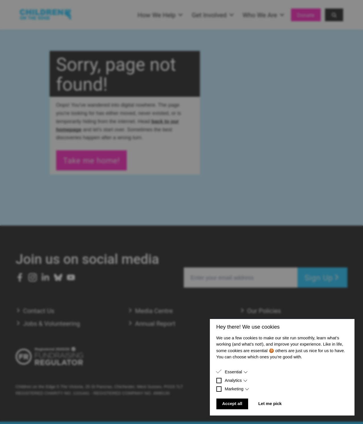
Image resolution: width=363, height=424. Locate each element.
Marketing (237, 388)
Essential (236, 371)
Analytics (236, 380)
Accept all (232, 403)
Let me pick (270, 403)
